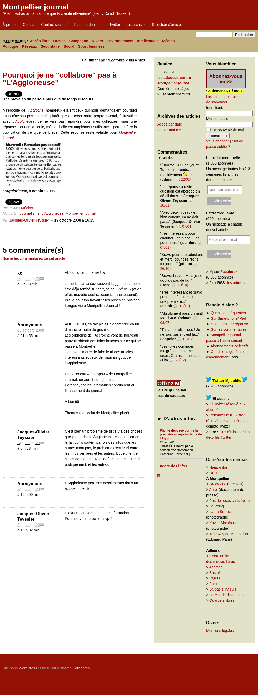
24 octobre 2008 (30, 443)
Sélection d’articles (167, 24)
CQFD (214, 578)
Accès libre (39, 41)
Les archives (136, 24)
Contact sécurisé (54, 24)
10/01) (165, 205)
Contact (29, 24)
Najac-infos (218, 467)
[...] (191, 454)
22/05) (186, 179)
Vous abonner (217, 141)
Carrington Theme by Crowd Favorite (222, 666)
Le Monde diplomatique (228, 595)
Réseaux (29, 46)
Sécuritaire (50, 46)
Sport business (91, 46)
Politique (10, 46)
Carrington (81, 668)
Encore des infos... (173, 466)
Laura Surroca (221, 512)
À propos (10, 24)
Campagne (78, 41)
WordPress (28, 668)
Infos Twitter (110, 24)
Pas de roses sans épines (230, 501)
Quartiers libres (221, 600)
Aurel (213, 489)
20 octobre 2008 (30, 278)
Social (68, 46)
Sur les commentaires (228, 329)
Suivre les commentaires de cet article (34, 258)
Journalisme (29, 213)
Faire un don (84, 24)
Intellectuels (147, 41)
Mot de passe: (217, 119)
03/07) (165, 322)
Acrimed (215, 567)
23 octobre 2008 (30, 330)
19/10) (183, 285)
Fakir (213, 584)
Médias (168, 41)
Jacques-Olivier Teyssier (29, 220)
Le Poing (216, 506)
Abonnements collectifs (230, 346)
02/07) (188, 339)
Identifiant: (214, 108)
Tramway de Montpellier (229, 534)
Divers (97, 41)
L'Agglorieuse (52, 213)
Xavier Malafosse (223, 523)
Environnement (120, 41)
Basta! (214, 573)
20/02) (180, 360)
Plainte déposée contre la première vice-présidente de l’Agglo (181, 434)
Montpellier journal (35, 7)
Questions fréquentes (228, 313)
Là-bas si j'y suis (222, 589)
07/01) (187, 226)
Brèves (59, 41)
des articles (235, 283)
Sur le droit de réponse (229, 324)
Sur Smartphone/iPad (228, 318)
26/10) (165, 268)
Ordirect (215, 473)
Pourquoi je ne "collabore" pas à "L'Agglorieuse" (60, 79)
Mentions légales (220, 631)
